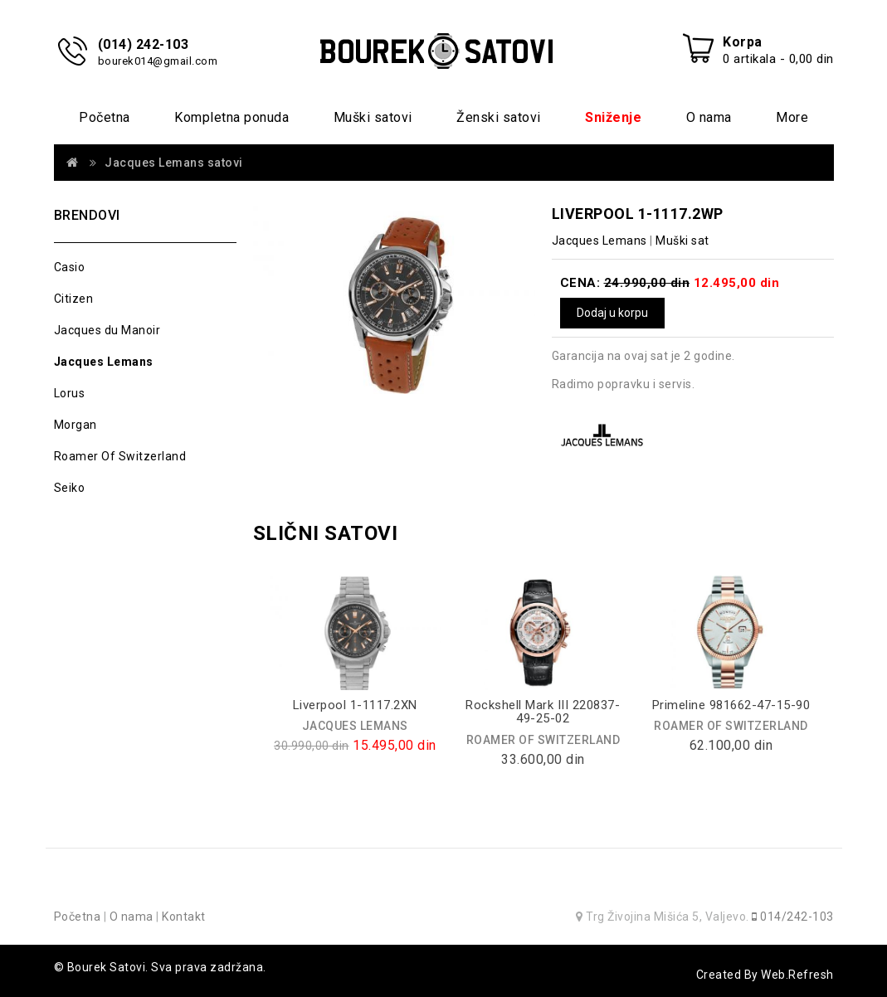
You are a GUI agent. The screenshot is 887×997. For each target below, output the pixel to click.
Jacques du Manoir (107, 330)
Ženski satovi (498, 117)
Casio (69, 267)
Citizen (74, 298)
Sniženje (613, 117)
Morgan (75, 424)
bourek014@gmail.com (158, 61)
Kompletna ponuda (231, 117)
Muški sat (682, 240)
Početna (104, 117)
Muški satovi (373, 117)
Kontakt (184, 916)
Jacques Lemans (104, 361)
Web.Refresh (797, 974)
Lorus (69, 393)
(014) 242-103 (143, 44)
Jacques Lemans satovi (174, 162)
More (792, 117)
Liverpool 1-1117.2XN (355, 705)
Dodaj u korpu (612, 312)
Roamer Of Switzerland (120, 456)
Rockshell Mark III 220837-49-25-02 (542, 712)
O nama (709, 117)
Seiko (69, 487)
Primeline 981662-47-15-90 (731, 705)
